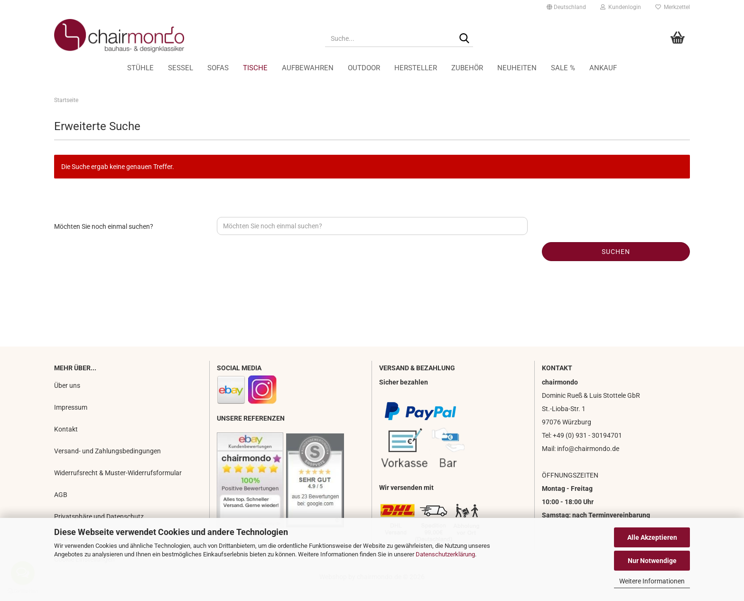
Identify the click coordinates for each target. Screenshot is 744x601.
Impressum (70, 407)
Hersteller (415, 68)
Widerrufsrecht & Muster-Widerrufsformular (118, 473)
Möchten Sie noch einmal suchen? (103, 226)
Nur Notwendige (652, 560)
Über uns (67, 385)
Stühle (140, 68)
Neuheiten (517, 68)
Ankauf (603, 68)
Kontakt (66, 429)
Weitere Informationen (652, 581)
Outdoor (364, 68)
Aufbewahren (308, 68)
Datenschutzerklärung (445, 554)
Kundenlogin (620, 7)
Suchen (616, 251)
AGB (60, 494)
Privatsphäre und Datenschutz (99, 516)
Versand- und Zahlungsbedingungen (107, 451)
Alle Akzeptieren (652, 537)
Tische (255, 68)
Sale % (563, 68)
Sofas (218, 68)
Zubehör (467, 68)
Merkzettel (672, 7)
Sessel (180, 68)
